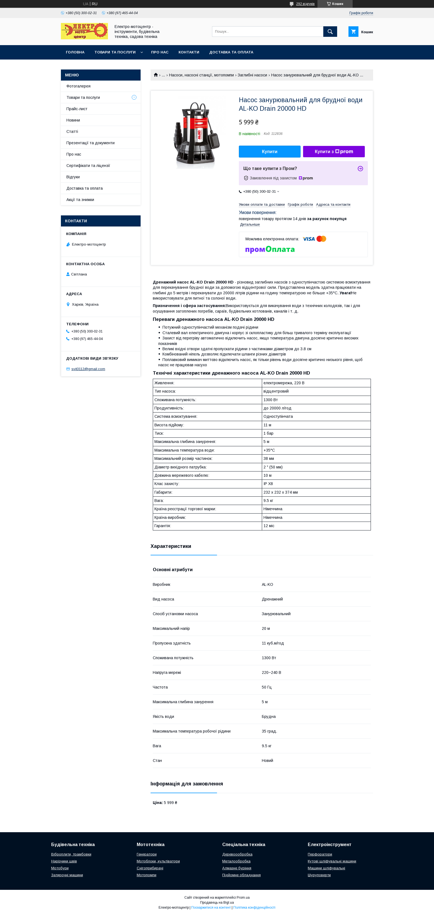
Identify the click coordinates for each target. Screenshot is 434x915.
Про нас (160, 52)
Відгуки (73, 177)
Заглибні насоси (252, 75)
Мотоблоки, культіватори (158, 861)
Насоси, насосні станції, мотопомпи (201, 75)
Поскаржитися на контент (211, 907)
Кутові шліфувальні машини (332, 861)
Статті (72, 131)
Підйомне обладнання (241, 875)
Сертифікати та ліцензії (88, 165)
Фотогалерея (78, 86)
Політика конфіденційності (254, 907)
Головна (75, 52)
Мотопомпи (146, 875)
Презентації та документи (90, 143)
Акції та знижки (80, 199)
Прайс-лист (76, 109)
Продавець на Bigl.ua (217, 902)
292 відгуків (305, 4)
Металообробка (236, 861)
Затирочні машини (67, 875)
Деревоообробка (237, 854)
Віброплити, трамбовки (71, 854)
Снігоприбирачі (150, 868)
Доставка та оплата (231, 52)
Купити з (334, 151)
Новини (73, 120)
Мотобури (60, 868)
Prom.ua (243, 897)
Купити (270, 151)
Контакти (189, 52)
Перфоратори (320, 854)
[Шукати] (330, 31)
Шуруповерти (319, 875)
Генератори (147, 854)
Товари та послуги (115, 52)
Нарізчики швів (64, 861)
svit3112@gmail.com (88, 369)
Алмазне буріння (236, 868)
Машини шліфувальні (326, 868)
